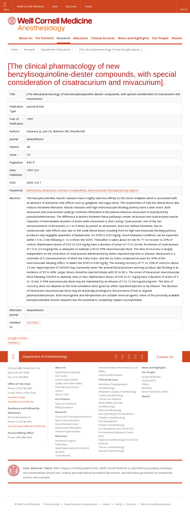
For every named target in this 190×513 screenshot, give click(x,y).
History (59, 390)
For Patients (45, 38)
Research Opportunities (67, 431)
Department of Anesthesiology (45, 356)
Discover (71, 6)
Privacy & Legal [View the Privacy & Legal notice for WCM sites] (52, 504)
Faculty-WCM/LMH (151, 376)
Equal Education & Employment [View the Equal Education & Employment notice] (80, 504)
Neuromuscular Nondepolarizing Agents (113, 190)
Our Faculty (61, 376)
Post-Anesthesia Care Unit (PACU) (116, 428)
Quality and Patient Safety (68, 383)
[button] (183, 6)
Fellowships (61, 444)
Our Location (13, 356)
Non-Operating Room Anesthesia (116, 413)
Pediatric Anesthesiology (112, 425)
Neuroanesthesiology (110, 410)
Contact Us (165, 357)
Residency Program (65, 440)
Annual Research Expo (66, 424)
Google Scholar (17, 338)
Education (80, 38)
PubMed (13, 342)
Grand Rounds (63, 455)
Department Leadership (68, 372)
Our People (160, 38)
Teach (88, 6)
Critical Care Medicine (110, 399)
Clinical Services (103, 38)
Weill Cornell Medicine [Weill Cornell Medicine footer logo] (95, 491)
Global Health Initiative (110, 375)
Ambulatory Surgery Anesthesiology (117, 391)
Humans (63, 190)
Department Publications (68, 427)
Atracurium (49, 190)
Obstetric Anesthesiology (112, 417)
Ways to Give (62, 394)
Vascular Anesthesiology (111, 450)
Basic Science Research (67, 420)
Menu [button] (6, 9)
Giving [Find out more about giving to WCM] (118, 504)
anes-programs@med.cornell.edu (27, 426)
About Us (25, 38)
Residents (147, 388)
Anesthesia (34, 190)
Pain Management (108, 421)
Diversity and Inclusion (67, 387)
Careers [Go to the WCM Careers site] (106, 504)
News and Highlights (133, 38)
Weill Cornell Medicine (30, 6)
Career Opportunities (66, 379)
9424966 (32, 322)
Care (55, 6)
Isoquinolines (78, 190)
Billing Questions (64, 407)
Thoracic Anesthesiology (111, 447)
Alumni (177, 38)
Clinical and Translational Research (73, 416)
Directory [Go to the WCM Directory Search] (131, 504)
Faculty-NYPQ (149, 380)
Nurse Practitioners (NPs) (155, 391)
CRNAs (145, 384)
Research (63, 38)
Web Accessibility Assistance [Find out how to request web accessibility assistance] (156, 504)
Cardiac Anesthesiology (111, 395)
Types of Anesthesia (65, 403)
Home (12, 38)
